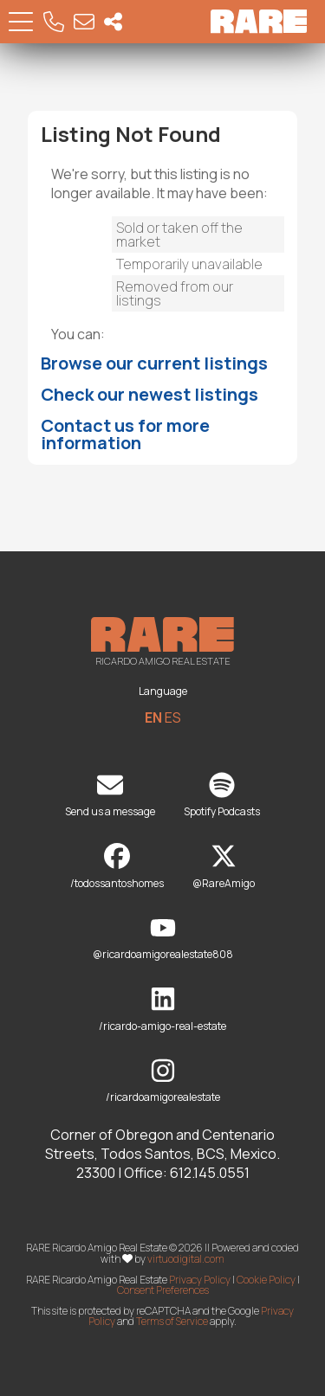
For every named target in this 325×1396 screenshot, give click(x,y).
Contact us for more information (125, 434)
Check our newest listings (149, 394)
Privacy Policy (200, 1279)
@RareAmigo (223, 867)
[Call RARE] (53, 21)
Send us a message (110, 796)
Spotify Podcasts (222, 796)
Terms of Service (172, 1321)
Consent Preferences (163, 1290)
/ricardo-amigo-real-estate (162, 1009)
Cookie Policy (266, 1279)
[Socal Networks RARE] (113, 21)
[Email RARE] (84, 21)
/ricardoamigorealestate (163, 1081)
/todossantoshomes (117, 867)
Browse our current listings (154, 363)
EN (153, 717)
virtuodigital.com (185, 1258)
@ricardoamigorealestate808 (163, 938)
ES (173, 717)
